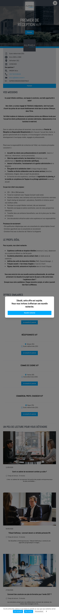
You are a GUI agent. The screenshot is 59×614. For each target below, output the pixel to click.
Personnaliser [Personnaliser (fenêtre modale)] (39, 611)
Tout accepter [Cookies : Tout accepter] (18, 611)
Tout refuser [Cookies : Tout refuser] (28, 611)
